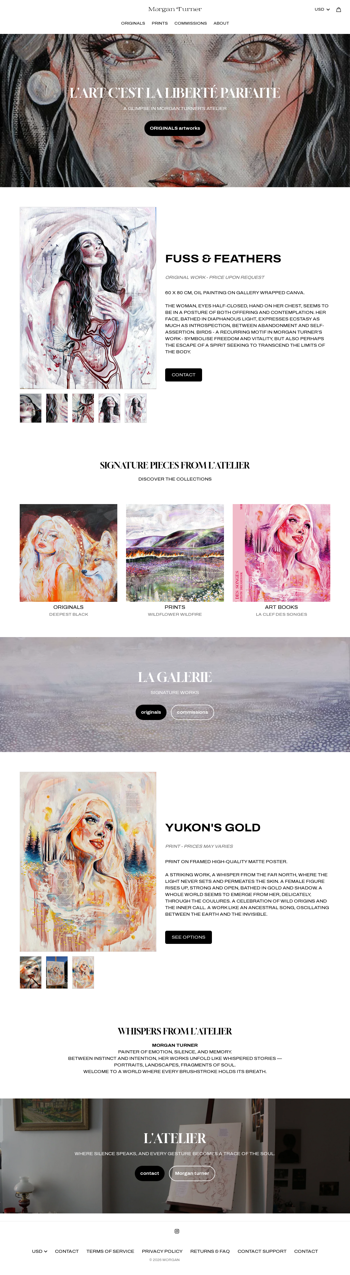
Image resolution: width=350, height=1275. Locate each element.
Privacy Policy (162, 1251)
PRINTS (160, 23)
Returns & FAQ (210, 1251)
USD (322, 9)
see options (188, 937)
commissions (192, 712)
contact (184, 374)
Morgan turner (192, 1173)
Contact (67, 1251)
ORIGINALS (133, 23)
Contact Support (262, 1251)
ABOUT (221, 23)
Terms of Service (110, 1251)
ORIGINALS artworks (175, 128)
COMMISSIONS (190, 23)
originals (151, 712)
